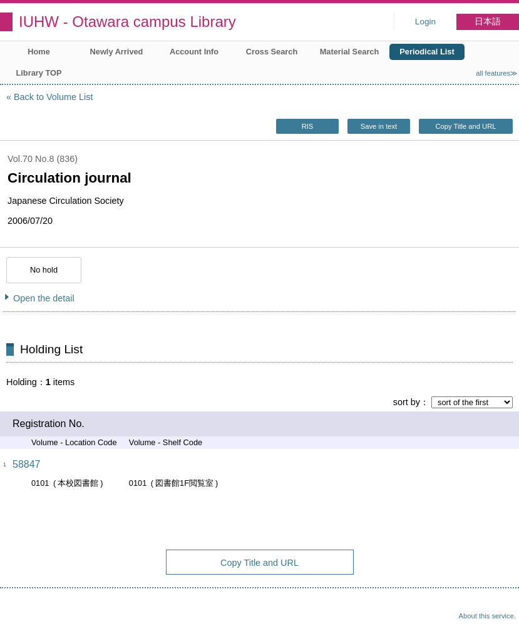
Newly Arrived (116, 51)
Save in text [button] (379, 126)
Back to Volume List (53, 97)
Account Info (194, 51)
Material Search (349, 51)
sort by (406, 402)
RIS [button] (308, 126)
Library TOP (38, 73)
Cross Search (272, 51)
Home (39, 51)
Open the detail (44, 298)
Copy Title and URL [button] (465, 126)
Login (425, 21)
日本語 (488, 21)
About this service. (487, 616)
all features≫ (497, 73)
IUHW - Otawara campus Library (127, 21)
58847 (27, 464)
